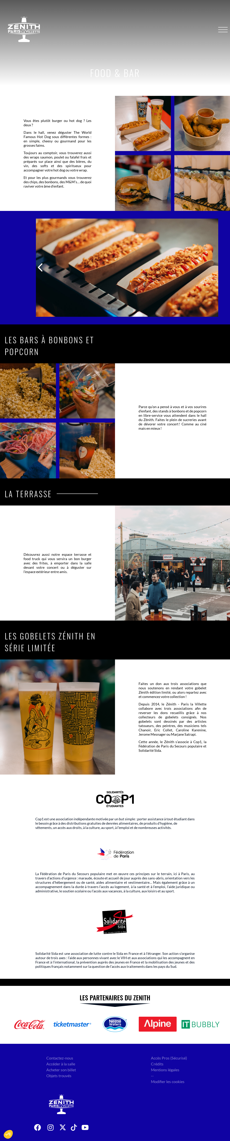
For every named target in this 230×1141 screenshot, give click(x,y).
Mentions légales (165, 1069)
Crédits (157, 1063)
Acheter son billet (61, 1069)
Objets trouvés (58, 1075)
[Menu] (223, 30)
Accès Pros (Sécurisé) (169, 1058)
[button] (8, 1134)
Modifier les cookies (167, 1081)
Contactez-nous (59, 1058)
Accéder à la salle (60, 1063)
